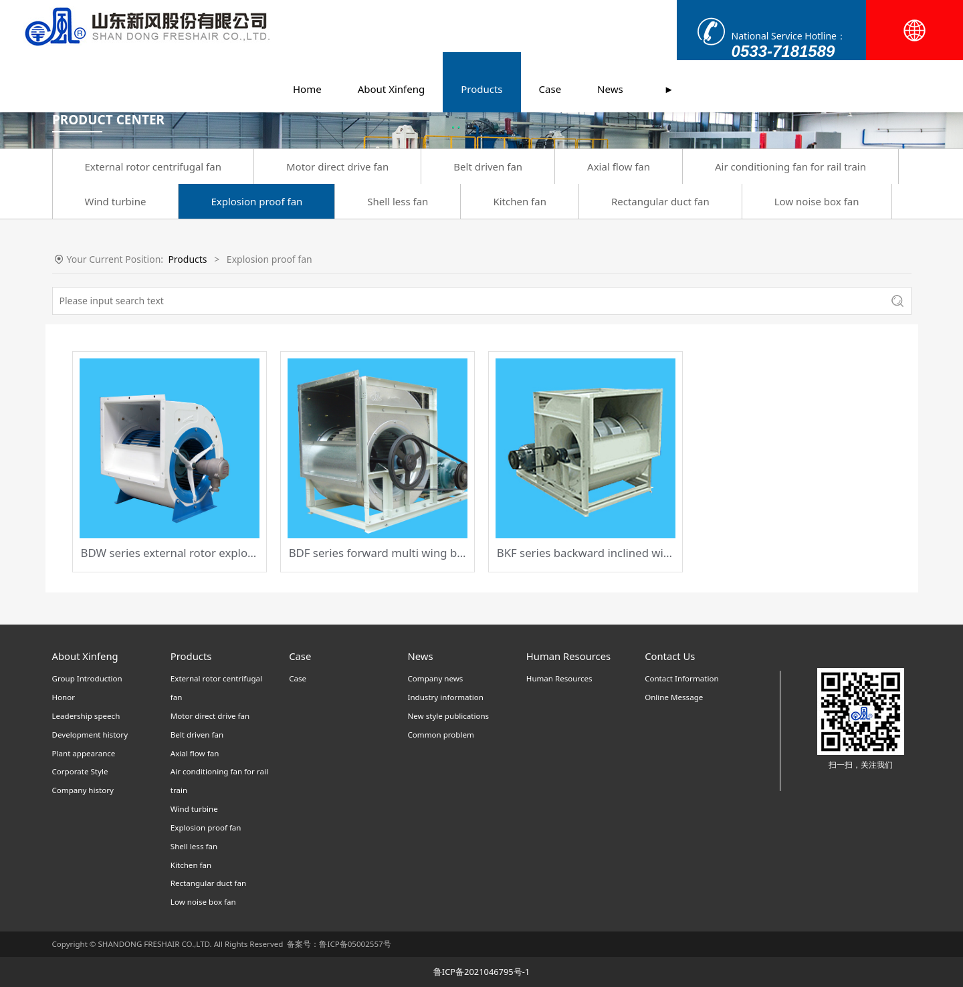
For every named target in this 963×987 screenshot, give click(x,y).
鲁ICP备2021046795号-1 (481, 972)
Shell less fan (397, 201)
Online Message (674, 697)
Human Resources (559, 678)
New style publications (448, 716)
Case (550, 36)
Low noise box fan (816, 201)
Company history (83, 790)
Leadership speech (86, 716)
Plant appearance (84, 753)
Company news (435, 678)
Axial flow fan (618, 166)
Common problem (440, 735)
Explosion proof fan (256, 201)
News (610, 36)
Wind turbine (115, 201)
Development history (90, 735)
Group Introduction (87, 678)
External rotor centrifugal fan (153, 166)
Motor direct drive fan (337, 166)
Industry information (445, 697)
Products (481, 36)
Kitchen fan (519, 201)
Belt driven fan (487, 166)
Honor (64, 697)
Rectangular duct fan (660, 201)
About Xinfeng (391, 36)
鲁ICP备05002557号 (355, 944)
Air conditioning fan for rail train (790, 166)
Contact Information (681, 678)
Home (307, 36)
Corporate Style (80, 771)
